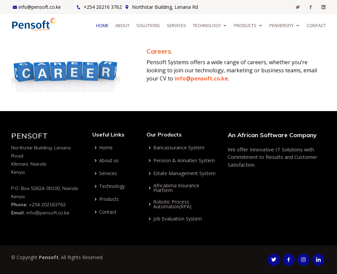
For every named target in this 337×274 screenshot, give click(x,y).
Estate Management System (184, 173)
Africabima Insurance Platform (176, 188)
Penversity (281, 25)
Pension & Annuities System (184, 160)
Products (245, 25)
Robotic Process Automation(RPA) (172, 204)
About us (109, 160)
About (122, 25)
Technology (207, 25)
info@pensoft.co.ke (40, 7)
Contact (316, 25)
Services (176, 25)
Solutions (148, 25)
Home (102, 25)
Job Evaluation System (177, 218)
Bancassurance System (178, 147)
